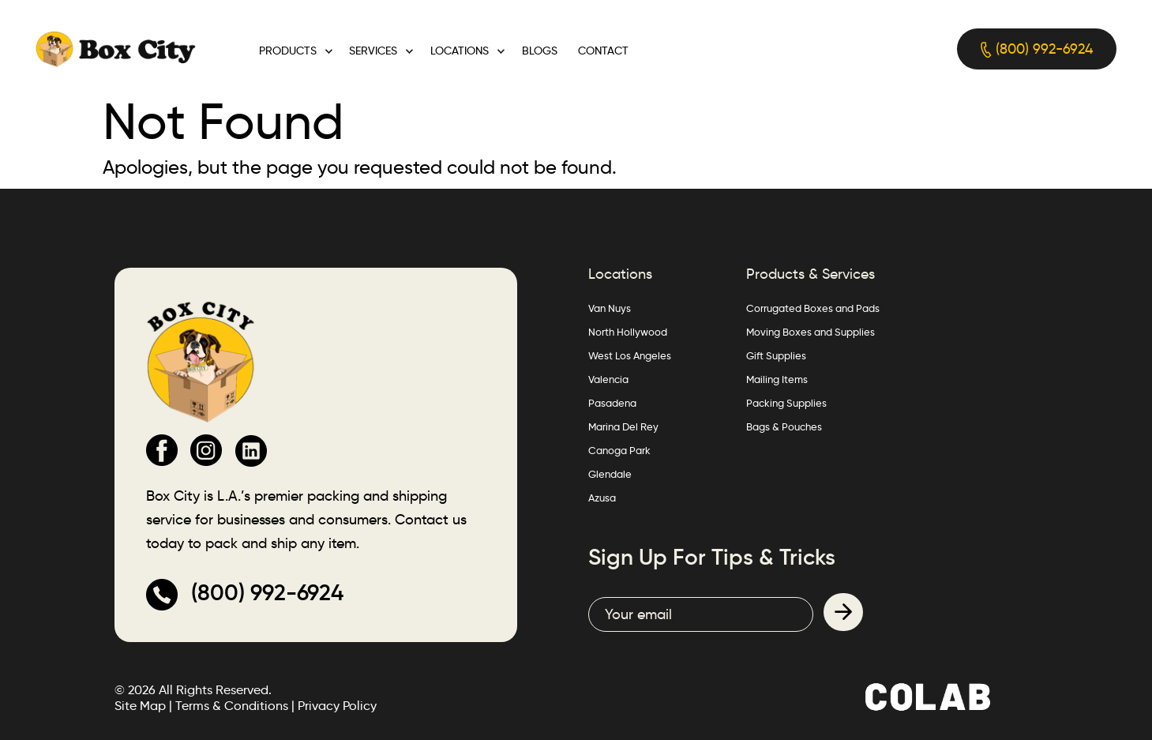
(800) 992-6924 (1037, 49)
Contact (603, 50)
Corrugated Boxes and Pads (813, 308)
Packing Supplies (786, 402)
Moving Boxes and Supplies (810, 331)
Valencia (608, 379)
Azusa (602, 497)
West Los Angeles (629, 355)
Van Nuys (609, 308)
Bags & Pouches (784, 426)
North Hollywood (627, 331)
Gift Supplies (776, 355)
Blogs (539, 50)
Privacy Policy (337, 705)
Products (288, 50)
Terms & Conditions (231, 705)
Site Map (140, 705)
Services (373, 50)
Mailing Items (777, 379)
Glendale (610, 474)
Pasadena (612, 402)
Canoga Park (619, 450)
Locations (459, 50)
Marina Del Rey (623, 426)
